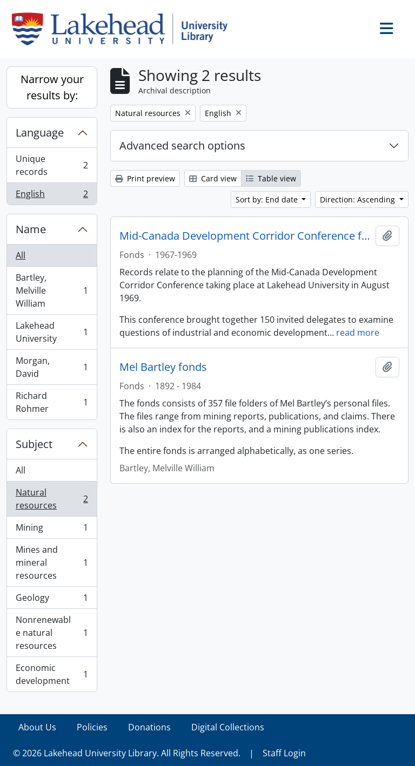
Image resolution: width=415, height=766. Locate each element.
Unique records (51, 165)
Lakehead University (51, 332)
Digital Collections (227, 727)
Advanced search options (182, 145)
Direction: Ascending (358, 199)
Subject (34, 444)
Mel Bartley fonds (163, 367)
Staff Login (284, 753)
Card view (213, 178)
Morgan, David (51, 367)
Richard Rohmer (51, 402)
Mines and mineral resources (51, 562)
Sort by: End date (268, 199)
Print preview (145, 178)
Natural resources (51, 498)
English (51, 196)
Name (31, 229)
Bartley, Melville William (51, 290)
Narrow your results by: (52, 87)
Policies (92, 727)
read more (357, 332)
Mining (51, 530)
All (20, 255)
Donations (149, 727)
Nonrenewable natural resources (51, 633)
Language (40, 132)
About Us (37, 727)
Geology (51, 600)
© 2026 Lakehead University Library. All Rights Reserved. (126, 753)
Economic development (51, 674)
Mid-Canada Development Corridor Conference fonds (245, 235)
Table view (271, 178)
